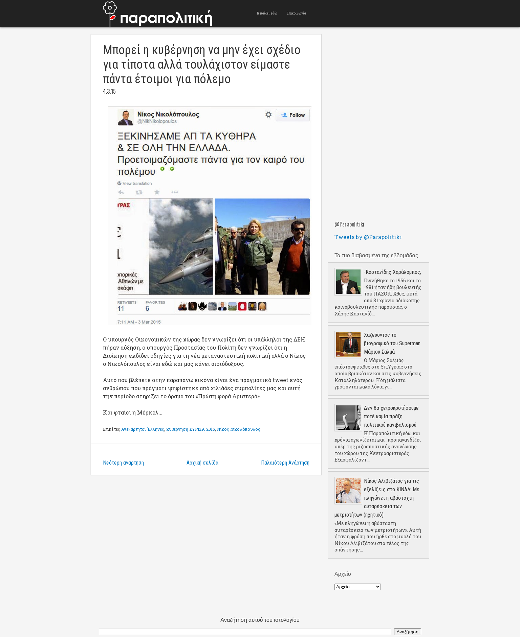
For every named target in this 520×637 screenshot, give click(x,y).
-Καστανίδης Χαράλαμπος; (392, 272)
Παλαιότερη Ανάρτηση (285, 462)
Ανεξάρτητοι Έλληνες (142, 429)
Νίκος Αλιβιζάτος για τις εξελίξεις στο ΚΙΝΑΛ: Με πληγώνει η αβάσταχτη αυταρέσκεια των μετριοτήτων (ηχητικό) (376, 498)
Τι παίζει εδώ (267, 13)
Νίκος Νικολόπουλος (238, 429)
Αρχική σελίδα (202, 462)
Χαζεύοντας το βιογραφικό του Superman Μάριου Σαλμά (392, 343)
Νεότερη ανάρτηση (123, 462)
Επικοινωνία (296, 13)
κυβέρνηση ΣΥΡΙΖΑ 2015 (191, 429)
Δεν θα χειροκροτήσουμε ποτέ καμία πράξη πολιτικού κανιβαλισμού (391, 416)
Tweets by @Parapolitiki (368, 236)
